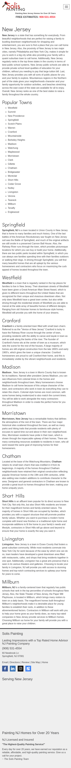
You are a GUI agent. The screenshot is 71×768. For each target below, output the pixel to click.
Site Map (35, 662)
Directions (15, 662)
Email (5, 662)
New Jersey (8, 75)
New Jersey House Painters (32, 704)
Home (45, 662)
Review (25, 662)
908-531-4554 (47, 17)
